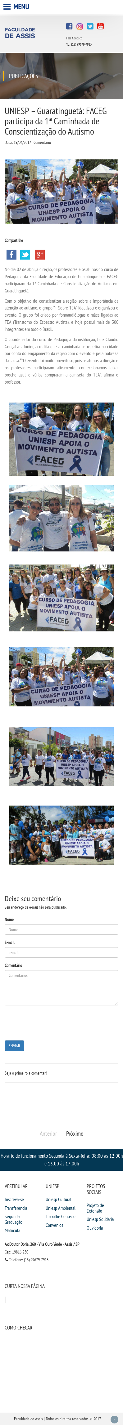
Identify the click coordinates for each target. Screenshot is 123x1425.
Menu (17, 6)
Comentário (13, 965)
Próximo (75, 1133)
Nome (9, 919)
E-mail (9, 942)
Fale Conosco (74, 38)
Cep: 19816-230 (16, 1252)
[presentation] (52, 1022)
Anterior (48, 1133)
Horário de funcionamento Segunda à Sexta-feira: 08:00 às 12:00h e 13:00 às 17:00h (62, 1159)
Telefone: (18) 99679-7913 (26, 1259)
